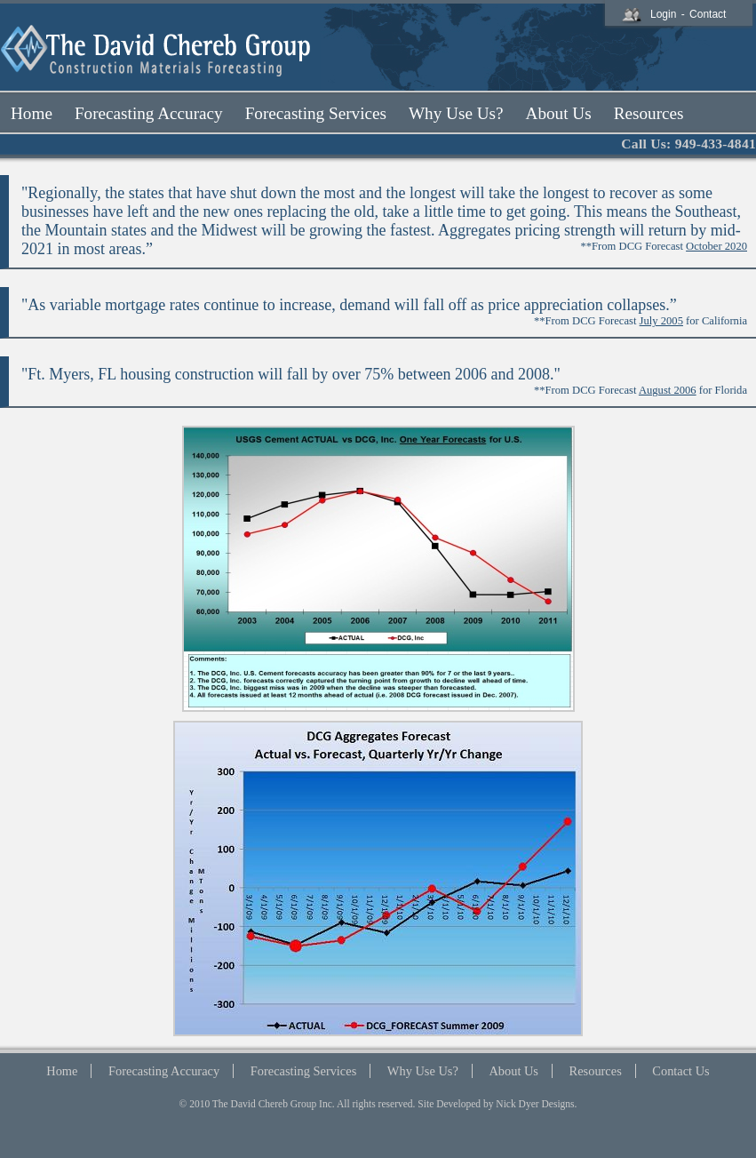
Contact (707, 14)
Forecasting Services (304, 1071)
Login (663, 14)
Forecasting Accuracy (163, 1071)
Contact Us (680, 1071)
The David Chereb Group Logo (157, 51)
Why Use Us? (422, 1071)
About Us (513, 1071)
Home (61, 1071)
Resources (595, 1071)
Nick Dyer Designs (535, 1103)
